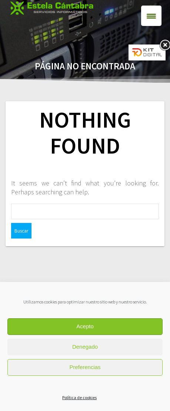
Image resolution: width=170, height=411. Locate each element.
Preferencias (84, 367)
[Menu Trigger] (151, 16)
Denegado (85, 346)
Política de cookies (79, 397)
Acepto (85, 326)
